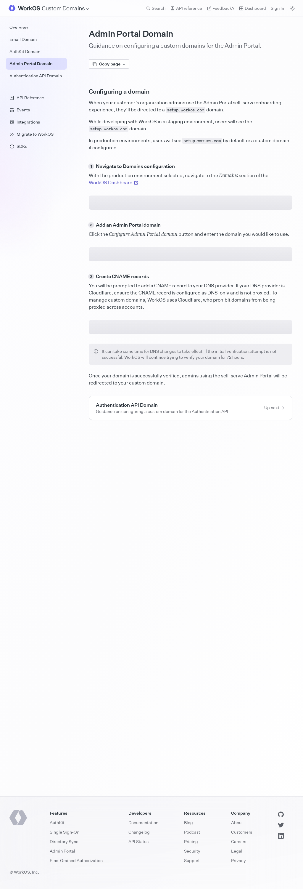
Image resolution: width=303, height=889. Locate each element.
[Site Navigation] (66, 8)
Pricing (191, 841)
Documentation (143, 822)
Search (155, 8)
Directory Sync (64, 841)
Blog (188, 822)
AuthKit (57, 822)
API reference (186, 8)
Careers (238, 841)
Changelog (139, 831)
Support (192, 860)
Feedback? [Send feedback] (220, 8)
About (237, 822)
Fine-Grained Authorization (76, 860)
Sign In (277, 8)
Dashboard (252, 8)
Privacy (238, 860)
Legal (236, 850)
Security (192, 850)
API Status (138, 841)
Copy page (108, 63)
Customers (241, 831)
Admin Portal (62, 850)
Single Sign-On (64, 831)
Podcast (192, 831)
